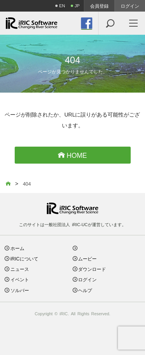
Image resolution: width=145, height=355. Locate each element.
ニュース (19, 268)
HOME (72, 155)
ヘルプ (85, 289)
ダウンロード (92, 268)
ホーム (17, 247)
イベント (19, 279)
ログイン (130, 5)
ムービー (87, 258)
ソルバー (19, 289)
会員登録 (99, 5)
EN (62, 5)
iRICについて (24, 258)
